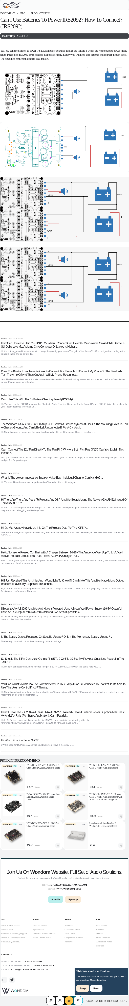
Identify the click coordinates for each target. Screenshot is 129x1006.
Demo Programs (103, 937)
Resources (68, 941)
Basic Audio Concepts (10, 925)
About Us (68, 925)
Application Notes (104, 941)
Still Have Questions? (10, 941)
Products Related (40, 925)
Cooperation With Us (73, 937)
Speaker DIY (38, 929)
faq (23, 13)
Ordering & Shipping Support (14, 933)
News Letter (69, 933)
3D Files (99, 933)
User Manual (101, 925)
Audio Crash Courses (42, 937)
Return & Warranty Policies (13, 937)
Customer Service (72, 929)
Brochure (100, 929)
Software (100, 945)
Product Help (40, 13)
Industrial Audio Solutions (44, 933)
